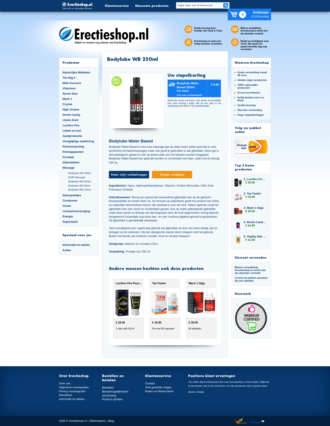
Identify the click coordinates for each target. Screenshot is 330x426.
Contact (150, 383)
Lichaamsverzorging (76, 211)
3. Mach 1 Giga (254, 207)
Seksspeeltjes (72, 195)
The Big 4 (69, 77)
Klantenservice (117, 5)
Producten (71, 62)
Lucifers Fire (71, 125)
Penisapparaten (73, 151)
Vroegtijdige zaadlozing (78, 141)
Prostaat (68, 157)
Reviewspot (257, 421)
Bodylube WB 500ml (79, 181)
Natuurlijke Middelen (76, 72)
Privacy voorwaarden (72, 391)
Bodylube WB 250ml (79, 173)
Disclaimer (65, 395)
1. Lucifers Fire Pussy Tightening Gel (255, 179)
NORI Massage (76, 177)
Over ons (64, 383)
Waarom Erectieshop (252, 62)
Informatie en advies (76, 245)
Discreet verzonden (250, 257)
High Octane (71, 109)
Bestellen (108, 387)
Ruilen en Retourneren (159, 391)
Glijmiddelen (71, 162)
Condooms (70, 200)
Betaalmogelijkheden (115, 391)
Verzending (109, 395)
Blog (111, 420)
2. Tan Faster (252, 193)
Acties (67, 250)
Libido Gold (70, 120)
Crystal (67, 104)
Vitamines (69, 88)
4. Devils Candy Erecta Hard (255, 222)
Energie (68, 216)
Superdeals (70, 221)
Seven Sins (70, 93)
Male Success (72, 83)
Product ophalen (112, 399)
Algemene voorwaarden (74, 387)
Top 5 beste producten (244, 167)
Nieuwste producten (152, 5)
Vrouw (67, 205)
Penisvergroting (73, 146)
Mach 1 (67, 99)
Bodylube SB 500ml (79, 185)
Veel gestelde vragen (158, 387)
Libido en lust (72, 130)
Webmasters (97, 420)
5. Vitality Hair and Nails (255, 236)
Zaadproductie (72, 136)
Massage (68, 167)
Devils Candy (71, 114)
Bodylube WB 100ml (79, 189)
